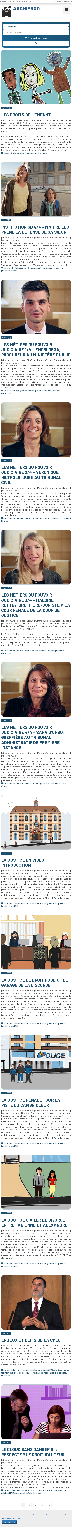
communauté (29, 1370)
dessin (6, 153)
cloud (13, 1490)
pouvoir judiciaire (52, 390)
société (14, 906)
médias (4, 1493)
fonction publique (9, 1372)
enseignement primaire (36, 153)
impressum (67, 1)
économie (64, 1370)
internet (49, 1490)
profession (6, 393)
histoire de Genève (26, 267)
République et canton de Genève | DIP (16, 1)
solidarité (5, 1375)
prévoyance (37, 1372)
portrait (39, 390)
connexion (57, 1)
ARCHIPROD (26, 8)
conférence (41, 1370)
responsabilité (51, 1372)
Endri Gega (14, 390)
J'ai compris (9, 1523)
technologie (36, 1493)
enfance (20, 153)
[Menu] (66, 10)
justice (51, 267)
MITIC (11, 1493)
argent (6, 1370)
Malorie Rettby (23, 650)
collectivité (16, 1370)
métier (31, 390)
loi (56, 903)
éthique (40, 1490)
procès (14, 270)
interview (58, 1490)
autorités (7, 903)
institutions (41, 267)
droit (13, 153)
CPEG (50, 1370)
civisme (7, 267)
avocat (16, 903)
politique (26, 1372)
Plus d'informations (11, 1520)
